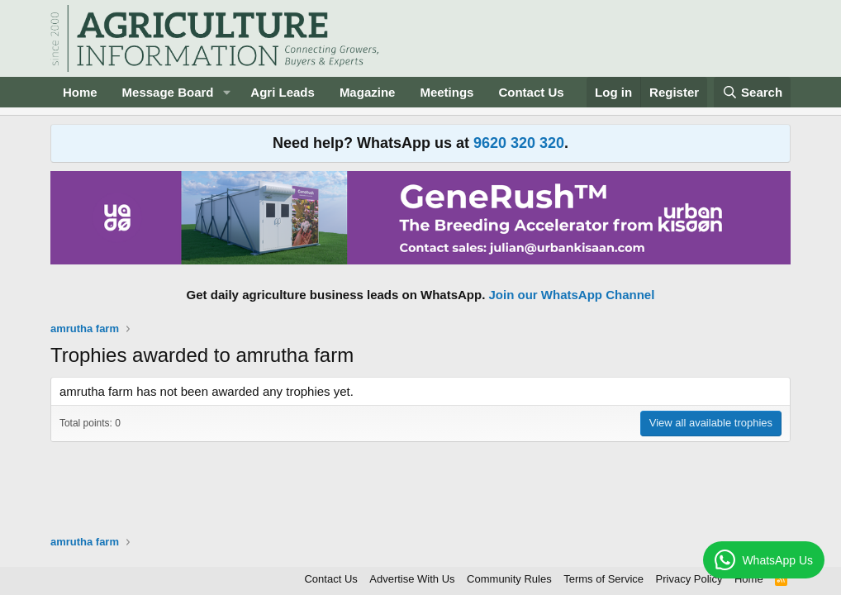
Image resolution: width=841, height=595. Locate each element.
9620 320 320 (518, 143)
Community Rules (509, 579)
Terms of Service (603, 579)
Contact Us (530, 92)
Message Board (168, 92)
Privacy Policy (689, 579)
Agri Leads (282, 92)
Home (80, 92)
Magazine (368, 92)
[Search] (752, 92)
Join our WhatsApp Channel (572, 295)
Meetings (446, 92)
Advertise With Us (411, 579)
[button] (226, 92)
